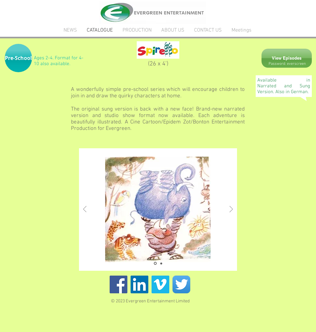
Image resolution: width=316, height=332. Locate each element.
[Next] (231, 209)
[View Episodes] (287, 58)
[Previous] (84, 209)
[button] (18, 58)
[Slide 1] (155, 263)
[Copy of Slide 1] (161, 263)
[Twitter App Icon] (181, 284)
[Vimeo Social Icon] (160, 284)
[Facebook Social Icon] (118, 284)
